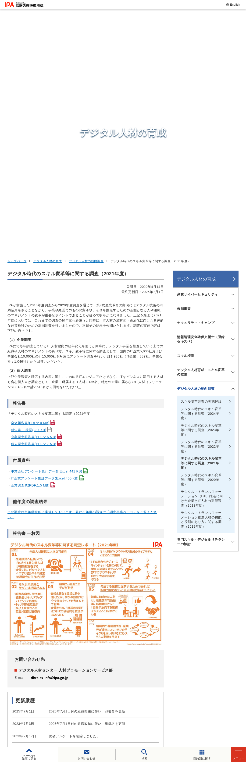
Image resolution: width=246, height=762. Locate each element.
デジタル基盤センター (127, 677)
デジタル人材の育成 (47, 45)
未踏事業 (184, 92)
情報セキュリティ (193, 640)
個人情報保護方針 (86, 717)
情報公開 (221, 717)
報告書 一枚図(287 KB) (28, 214)
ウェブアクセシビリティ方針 (132, 717)
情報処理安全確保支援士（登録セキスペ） (201, 123)
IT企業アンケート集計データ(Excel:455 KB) (45, 262)
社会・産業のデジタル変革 (202, 675)
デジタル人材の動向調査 (86, 45)
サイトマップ (127, 725)
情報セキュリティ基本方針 (184, 717)
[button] (7, 590)
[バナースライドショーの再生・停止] (136, 615)
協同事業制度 (97, 725)
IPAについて (188, 686)
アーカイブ (155, 725)
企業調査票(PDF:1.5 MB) (30, 269)
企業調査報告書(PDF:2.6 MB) (33, 221)
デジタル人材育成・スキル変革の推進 (201, 156)
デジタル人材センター (127, 685)
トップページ (16, 45)
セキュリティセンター (127, 640)
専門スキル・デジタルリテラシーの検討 (201, 325)
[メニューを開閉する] (232, 78)
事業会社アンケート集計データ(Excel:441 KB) (46, 255)
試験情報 (184, 652)
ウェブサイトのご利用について (40, 717)
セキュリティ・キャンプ (195, 106)
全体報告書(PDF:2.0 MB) (30, 207)
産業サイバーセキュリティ (197, 78)
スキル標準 (185, 139)
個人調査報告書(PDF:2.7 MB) (33, 228)
